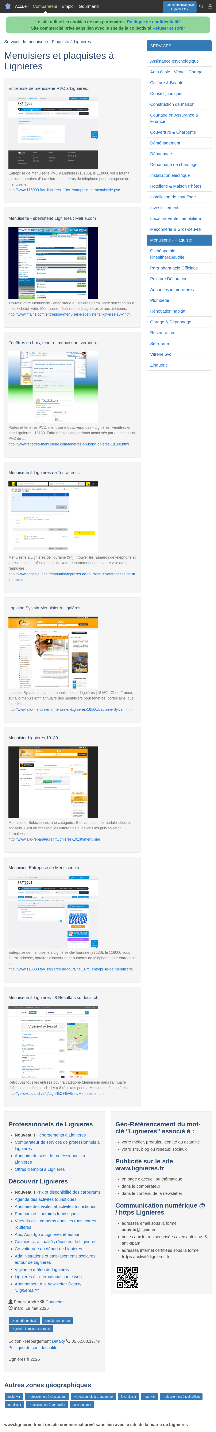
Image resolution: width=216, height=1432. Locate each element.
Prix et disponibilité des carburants (68, 1192)
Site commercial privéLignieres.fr (180, 7)
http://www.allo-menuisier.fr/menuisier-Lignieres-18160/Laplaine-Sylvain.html (70, 709)
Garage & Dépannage (170, 322)
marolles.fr (14, 1404)
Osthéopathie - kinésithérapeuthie (167, 254)
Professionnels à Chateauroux (93, 1396)
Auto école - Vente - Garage (176, 72)
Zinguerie (159, 365)
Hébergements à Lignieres (61, 1135)
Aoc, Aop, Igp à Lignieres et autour (47, 1234)
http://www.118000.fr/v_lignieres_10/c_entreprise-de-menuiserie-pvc (64, 190)
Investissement (164, 207)
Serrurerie (159, 343)
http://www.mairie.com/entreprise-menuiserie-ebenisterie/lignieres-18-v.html (69, 314)
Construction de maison (172, 104)
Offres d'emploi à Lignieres (40, 1169)
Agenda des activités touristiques (45, 1199)
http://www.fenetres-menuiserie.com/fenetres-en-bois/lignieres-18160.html (68, 444)
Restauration (162, 332)
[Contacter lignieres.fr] (209, 6)
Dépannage (161, 153)
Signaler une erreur (57, 1320)
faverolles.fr (128, 1396)
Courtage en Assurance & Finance (174, 118)
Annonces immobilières (172, 289)
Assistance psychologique (174, 61)
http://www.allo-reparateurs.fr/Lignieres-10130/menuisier (54, 839)
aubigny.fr (13, 1396)
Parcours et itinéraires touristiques (46, 1213)
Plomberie (159, 300)
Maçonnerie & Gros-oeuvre (175, 229)
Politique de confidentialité (154, 21)
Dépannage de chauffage (173, 164)
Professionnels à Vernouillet (47, 1404)
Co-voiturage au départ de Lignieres (48, 1248)
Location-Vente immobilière (175, 218)
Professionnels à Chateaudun (47, 1396)
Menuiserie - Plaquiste (171, 240)
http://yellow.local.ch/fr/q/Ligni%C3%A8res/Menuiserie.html (56, 1093)
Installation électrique (170, 175)
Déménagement (165, 143)
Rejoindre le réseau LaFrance (31, 1328)
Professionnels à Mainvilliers (181, 1396)
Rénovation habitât (167, 311)
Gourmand (89, 6)
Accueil (21, 6)
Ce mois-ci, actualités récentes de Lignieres (55, 1241)
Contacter (55, 1302)
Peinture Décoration (169, 278)
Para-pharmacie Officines (174, 268)
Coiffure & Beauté (167, 82)
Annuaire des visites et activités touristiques (55, 1206)
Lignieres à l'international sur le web (48, 1276)
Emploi (68, 6)
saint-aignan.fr (82, 1404)
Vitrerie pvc (160, 354)
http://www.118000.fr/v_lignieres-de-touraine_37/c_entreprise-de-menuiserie (70, 969)
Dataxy (58, 1341)
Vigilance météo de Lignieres (42, 1269)
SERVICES (160, 46)
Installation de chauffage (173, 197)
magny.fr (149, 1396)
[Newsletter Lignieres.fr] (201, 6)
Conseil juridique (165, 93)
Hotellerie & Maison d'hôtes (175, 186)
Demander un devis (24, 1320)
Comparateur (45, 6)
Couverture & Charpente (173, 132)
